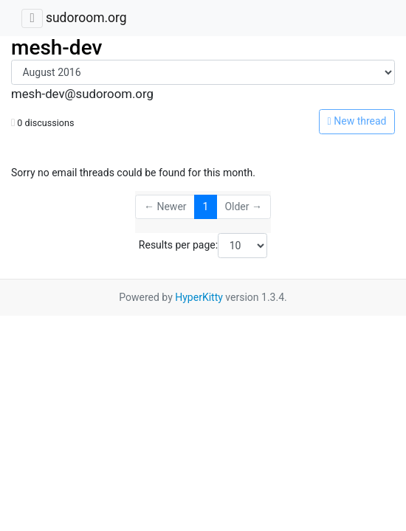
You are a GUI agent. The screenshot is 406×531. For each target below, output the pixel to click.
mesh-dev (56, 47)
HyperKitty (199, 297)
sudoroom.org (86, 17)
